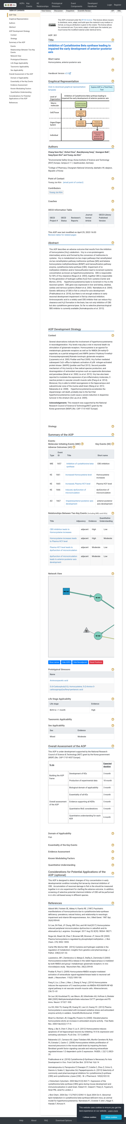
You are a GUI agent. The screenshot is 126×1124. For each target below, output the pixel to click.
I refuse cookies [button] (89, 1117)
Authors (12, 23)
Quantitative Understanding (21, 92)
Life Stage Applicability (19, 63)
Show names (54, 662)
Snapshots (70, 11)
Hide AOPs (66, 662)
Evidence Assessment (19, 85)
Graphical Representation (18, 19)
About (33, 1120)
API (112, 11)
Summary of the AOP (17, 42)
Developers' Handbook (93, 5)
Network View (16, 56)
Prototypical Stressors (57, 5)
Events (13, 46)
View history (46, 11)
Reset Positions (96, 662)
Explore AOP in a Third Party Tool (101, 88)
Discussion (58, 11)
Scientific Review (84, 11)
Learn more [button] (113, 1111)
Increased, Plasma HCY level (77, 484)
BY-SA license (87, 20)
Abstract (12, 27)
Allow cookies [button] (111, 1117)
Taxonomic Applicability (20, 67)
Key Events (29, 5)
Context (13, 35)
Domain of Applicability (19, 78)
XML (119, 11)
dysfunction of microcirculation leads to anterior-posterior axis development (63, 559)
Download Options (64, 1120)
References (13, 103)
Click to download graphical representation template (67, 88)
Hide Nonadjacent (80, 662)
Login (109, 5)
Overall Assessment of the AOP (21, 74)
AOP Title (12, 15)
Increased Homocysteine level (78, 475)
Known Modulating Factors (21, 89)
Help (21, 1120)
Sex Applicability (17, 70)
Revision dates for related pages (62, 235)
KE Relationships (42, 5)
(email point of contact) (73, 182)
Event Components (76, 5)
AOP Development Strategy (19, 31)
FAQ (46, 1120)
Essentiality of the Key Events (22, 81)
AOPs (21, 3)
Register (117, 5)
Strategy (14, 39)
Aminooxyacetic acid (59, 680)
